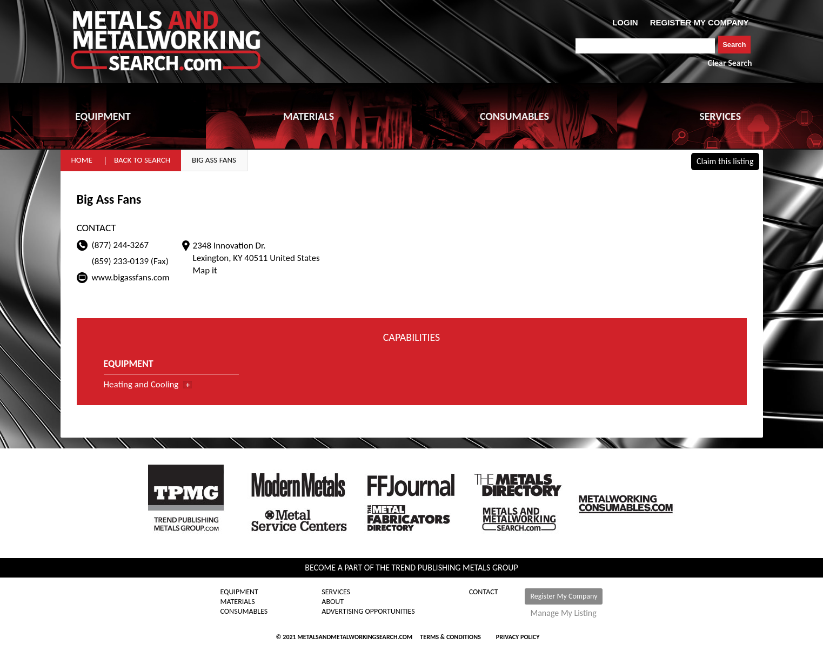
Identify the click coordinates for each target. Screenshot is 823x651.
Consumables (244, 611)
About (333, 602)
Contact (483, 592)
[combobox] (645, 45)
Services (336, 592)
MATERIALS (308, 116)
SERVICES (720, 116)
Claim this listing (725, 161)
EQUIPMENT (102, 116)
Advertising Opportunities (368, 611)
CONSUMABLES (514, 116)
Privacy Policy (518, 637)
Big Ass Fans (214, 160)
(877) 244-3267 (120, 245)
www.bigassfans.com (131, 277)
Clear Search (730, 63)
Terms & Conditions (450, 637)
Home (81, 160)
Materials (237, 602)
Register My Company (563, 596)
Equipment (239, 592)
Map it (205, 270)
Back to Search (142, 160)
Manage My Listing (563, 613)
